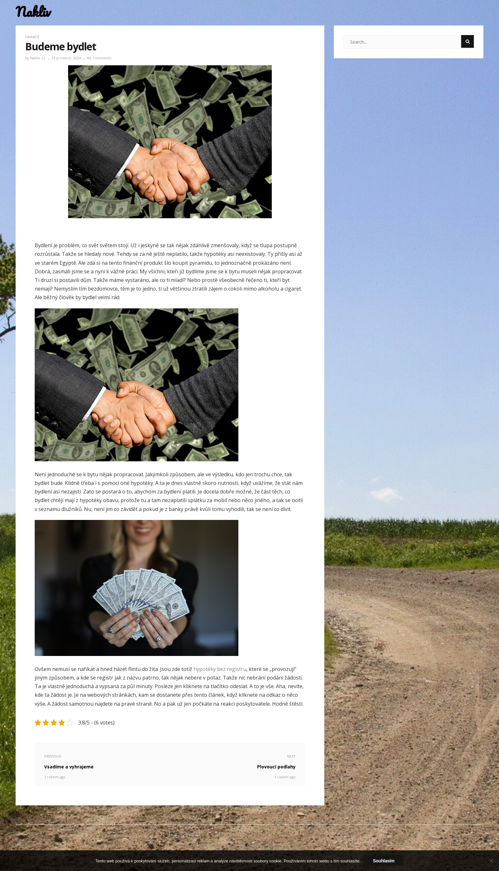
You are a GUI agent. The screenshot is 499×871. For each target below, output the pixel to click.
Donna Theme (241, 848)
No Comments (99, 57)
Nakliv (33, 12)
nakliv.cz (38, 57)
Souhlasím (384, 860)
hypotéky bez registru (219, 669)
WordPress (293, 848)
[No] (491, 861)
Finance (32, 36)
